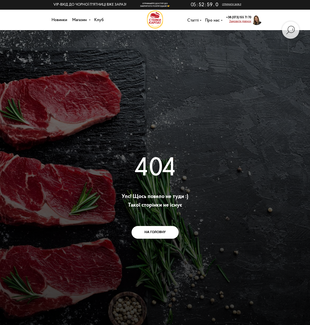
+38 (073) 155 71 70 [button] (238, 17)
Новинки (60, 20)
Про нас (213, 20)
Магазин (81, 20)
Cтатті (194, 20)
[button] (240, 21)
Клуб (100, 20)
